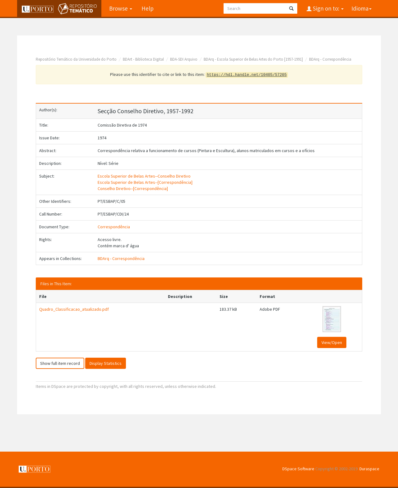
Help (147, 8)
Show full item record (60, 363)
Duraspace (369, 469)
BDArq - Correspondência (330, 59)
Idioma (361, 8)
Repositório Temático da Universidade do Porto (76, 59)
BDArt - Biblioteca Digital (143, 59)
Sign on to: (328, 8)
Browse (120, 8)
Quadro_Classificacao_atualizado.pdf (74, 309)
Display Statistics (106, 363)
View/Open (332, 342)
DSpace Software (298, 469)
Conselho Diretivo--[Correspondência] (133, 188)
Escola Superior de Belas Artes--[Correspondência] (145, 182)
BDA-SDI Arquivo (183, 59)
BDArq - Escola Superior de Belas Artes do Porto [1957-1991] (253, 59)
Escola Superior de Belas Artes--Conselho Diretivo (144, 176)
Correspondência (114, 227)
